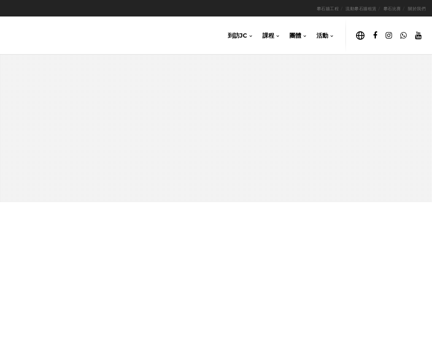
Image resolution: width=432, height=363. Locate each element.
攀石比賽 (392, 8)
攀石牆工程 (328, 8)
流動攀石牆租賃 (361, 8)
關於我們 (417, 8)
